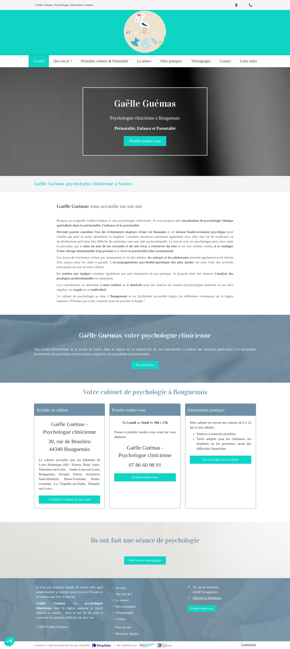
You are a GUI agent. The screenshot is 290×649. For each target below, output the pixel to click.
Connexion (248, 644)
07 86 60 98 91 (145, 465)
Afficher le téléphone (207, 598)
